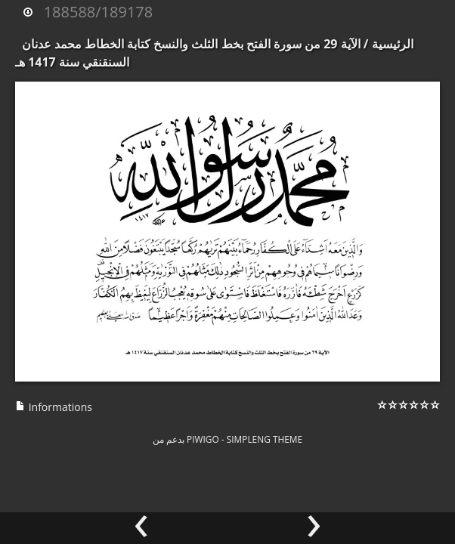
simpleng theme (264, 439)
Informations (53, 407)
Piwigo (203, 439)
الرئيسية (392, 44)
